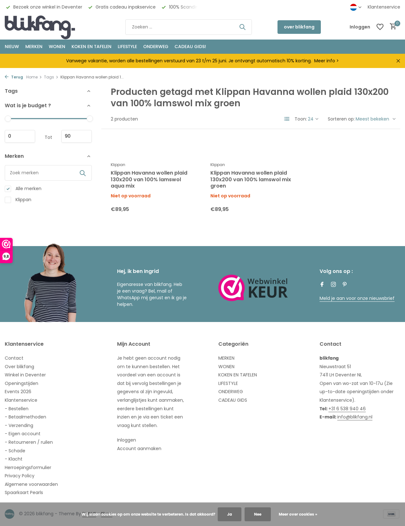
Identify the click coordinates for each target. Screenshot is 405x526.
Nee (257, 514)
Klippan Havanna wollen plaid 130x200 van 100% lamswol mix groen (250, 179)
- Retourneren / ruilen (29, 442)
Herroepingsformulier (28, 467)
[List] (287, 119)
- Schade (15, 451)
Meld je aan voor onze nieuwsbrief (357, 298)
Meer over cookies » (298, 514)
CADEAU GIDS (232, 400)
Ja (229, 514)
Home (34, 77)
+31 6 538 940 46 (347, 408)
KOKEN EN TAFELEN (91, 46)
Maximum (76, 136)
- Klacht (13, 459)
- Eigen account (22, 433)
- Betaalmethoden (25, 417)
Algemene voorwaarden (31, 484)
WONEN (57, 46)
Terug (14, 77)
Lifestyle (127, 46)
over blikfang (299, 27)
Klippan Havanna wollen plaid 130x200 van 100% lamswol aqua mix (149, 179)
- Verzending (19, 425)
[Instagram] (333, 285)
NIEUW (12, 46)
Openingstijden (21, 383)
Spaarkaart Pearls (24, 492)
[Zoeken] (188, 27)
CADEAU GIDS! (190, 46)
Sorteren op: (341, 119)
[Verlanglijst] (380, 26)
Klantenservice (384, 7)
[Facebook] (322, 285)
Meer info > (326, 61)
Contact (14, 358)
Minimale (20, 136)
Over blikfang (19, 366)
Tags (51, 77)
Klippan (18, 199)
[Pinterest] (344, 285)
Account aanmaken (139, 448)
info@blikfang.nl (354, 417)
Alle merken (23, 188)
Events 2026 (18, 391)
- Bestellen (16, 408)
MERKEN (33, 46)
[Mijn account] (360, 27)
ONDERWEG (155, 46)
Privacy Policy (19, 476)
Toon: (301, 119)
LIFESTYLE (228, 383)
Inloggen (126, 440)
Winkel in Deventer (25, 375)
